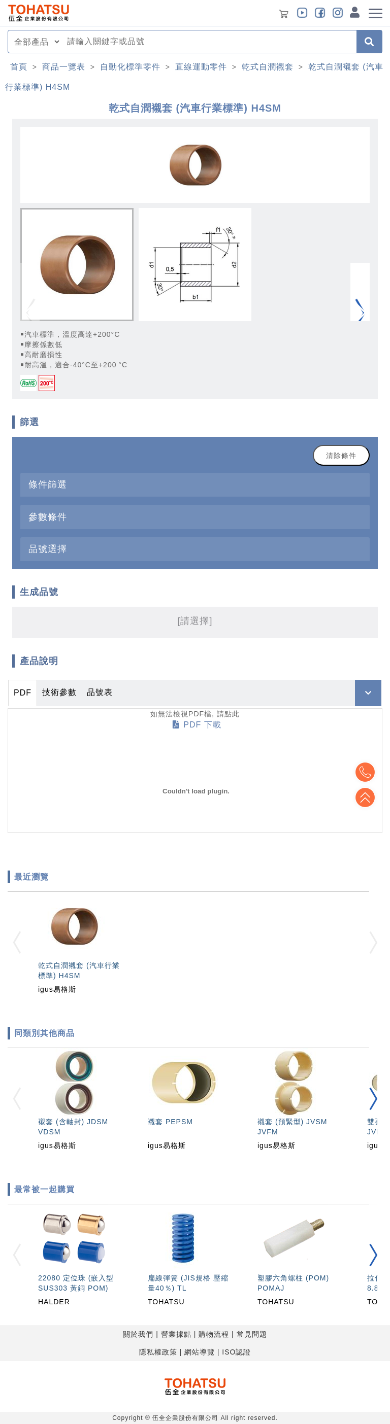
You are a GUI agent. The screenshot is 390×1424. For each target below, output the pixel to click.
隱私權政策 (158, 1352)
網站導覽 (199, 1352)
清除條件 (341, 455)
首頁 (18, 66)
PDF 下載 (197, 724)
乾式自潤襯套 (268, 66)
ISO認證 (236, 1352)
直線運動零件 (201, 66)
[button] (360, 313)
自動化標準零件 (130, 66)
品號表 (100, 692)
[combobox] (208, 41)
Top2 (364, 772)
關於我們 (138, 1334)
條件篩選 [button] (47, 484)
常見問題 (252, 1334)
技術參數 (59, 692)
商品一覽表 (63, 66)
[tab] (195, 485)
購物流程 (214, 1334)
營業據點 (176, 1334)
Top (364, 797)
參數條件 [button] (47, 516)
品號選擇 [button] (47, 548)
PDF (22, 692)
